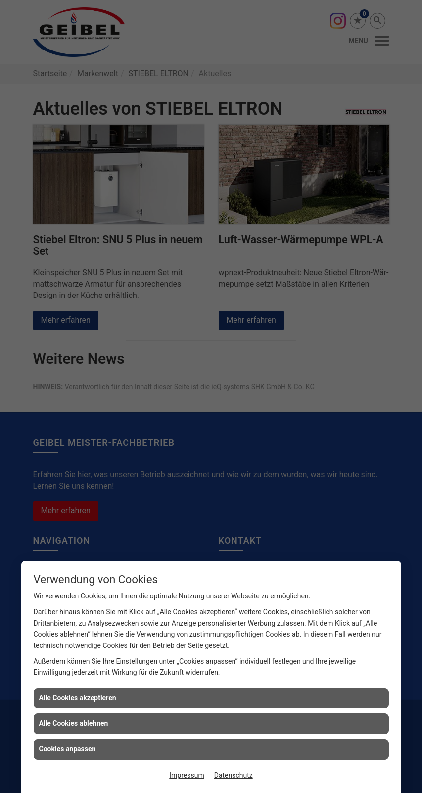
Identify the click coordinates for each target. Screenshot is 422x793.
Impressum (186, 775)
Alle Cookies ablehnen (73, 723)
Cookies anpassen (67, 749)
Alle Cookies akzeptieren (77, 698)
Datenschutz (233, 775)
